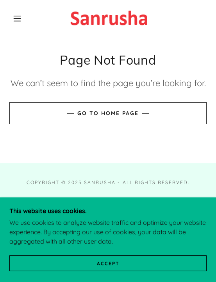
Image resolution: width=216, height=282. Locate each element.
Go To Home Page (108, 113)
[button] (19, 18)
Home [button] (108, 200)
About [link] (108, 209)
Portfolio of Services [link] (108, 218)
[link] (108, 18)
